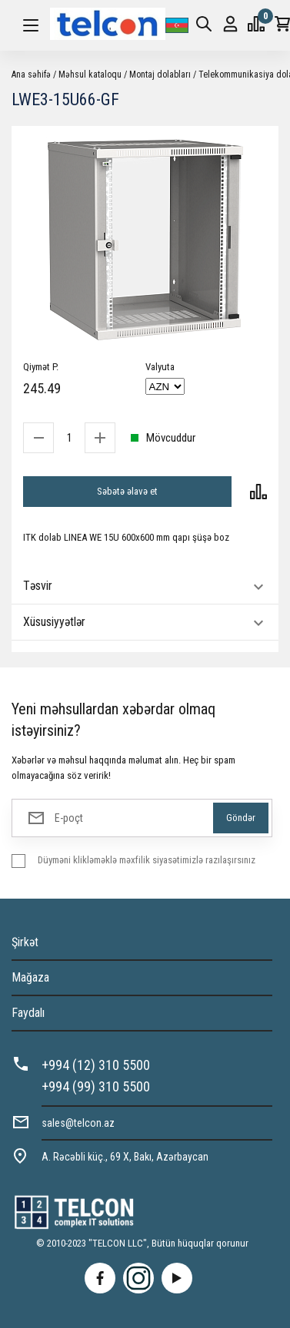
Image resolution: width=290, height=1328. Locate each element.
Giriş (230, 24)
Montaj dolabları (160, 74)
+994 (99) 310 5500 (96, 1086)
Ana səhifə (31, 74)
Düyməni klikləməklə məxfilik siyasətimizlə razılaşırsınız (146, 860)
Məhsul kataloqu (90, 74)
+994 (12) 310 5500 (96, 1065)
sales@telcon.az (78, 1123)
